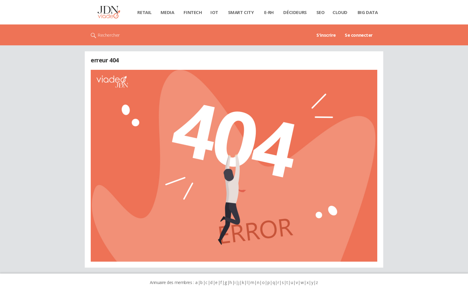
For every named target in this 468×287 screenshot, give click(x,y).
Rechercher (109, 35)
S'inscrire (326, 35)
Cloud (339, 12)
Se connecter (359, 35)
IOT (214, 12)
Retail (144, 12)
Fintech (193, 12)
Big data (368, 12)
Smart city (241, 12)
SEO (320, 12)
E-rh (269, 12)
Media (167, 12)
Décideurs (295, 12)
